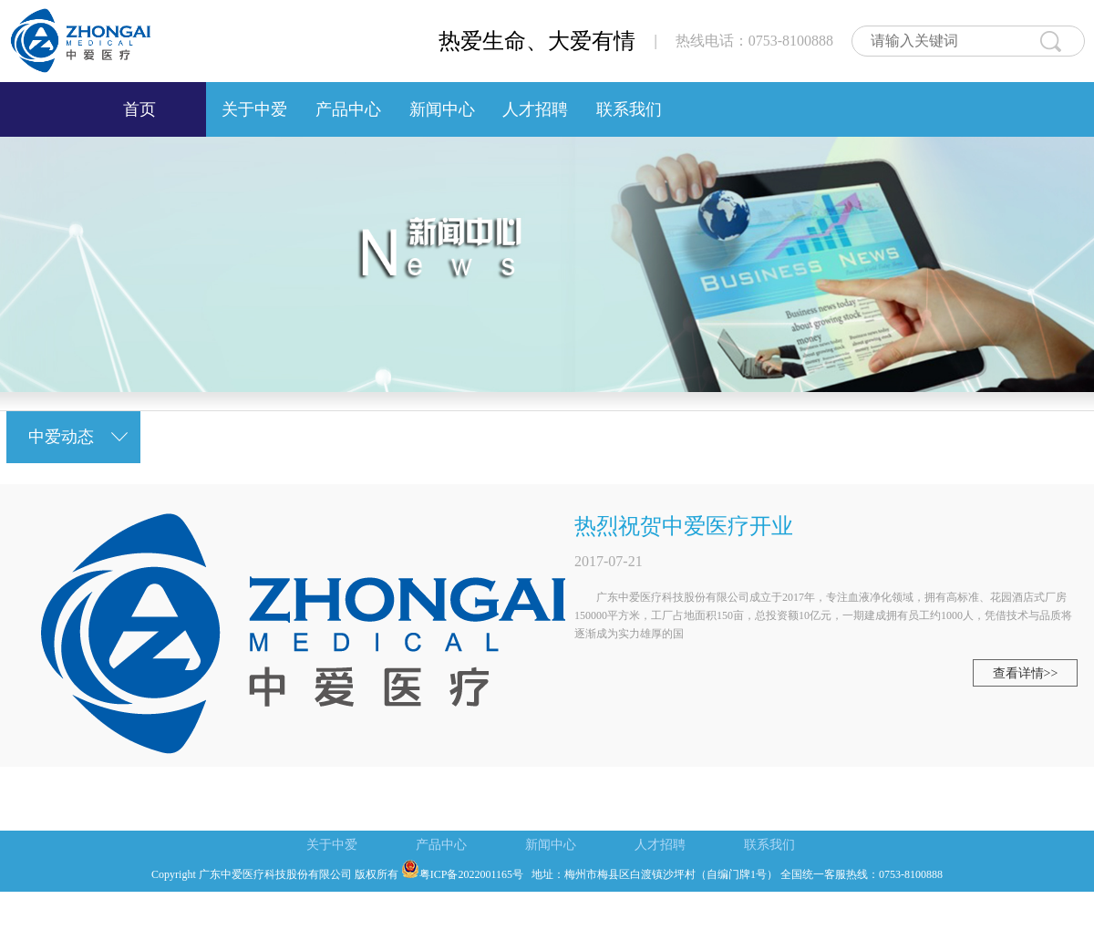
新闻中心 (442, 109)
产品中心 (348, 109)
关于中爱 (255, 109)
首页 (139, 109)
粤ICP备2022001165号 (462, 874)
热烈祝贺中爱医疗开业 (683, 526)
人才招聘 (536, 109)
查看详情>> (1025, 673)
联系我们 (629, 109)
